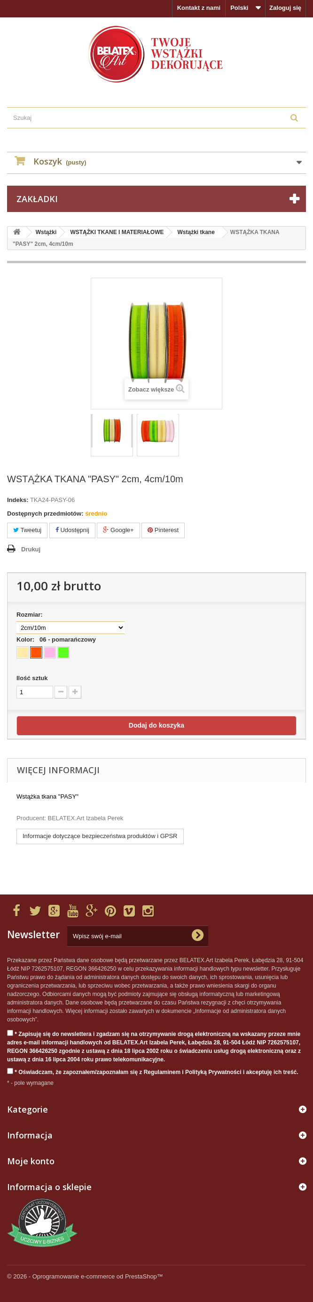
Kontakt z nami (198, 7)
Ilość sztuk (31, 678)
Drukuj (30, 549)
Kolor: (57, 639)
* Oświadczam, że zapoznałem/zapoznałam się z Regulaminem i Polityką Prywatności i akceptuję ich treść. (152, 1071)
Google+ (118, 529)
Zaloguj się (285, 7)
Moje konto (31, 1161)
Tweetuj (27, 529)
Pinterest (163, 529)
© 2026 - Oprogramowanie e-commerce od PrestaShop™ (85, 1276)
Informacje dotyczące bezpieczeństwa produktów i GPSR (100, 835)
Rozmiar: (31, 614)
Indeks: (18, 499)
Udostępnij (72, 529)
